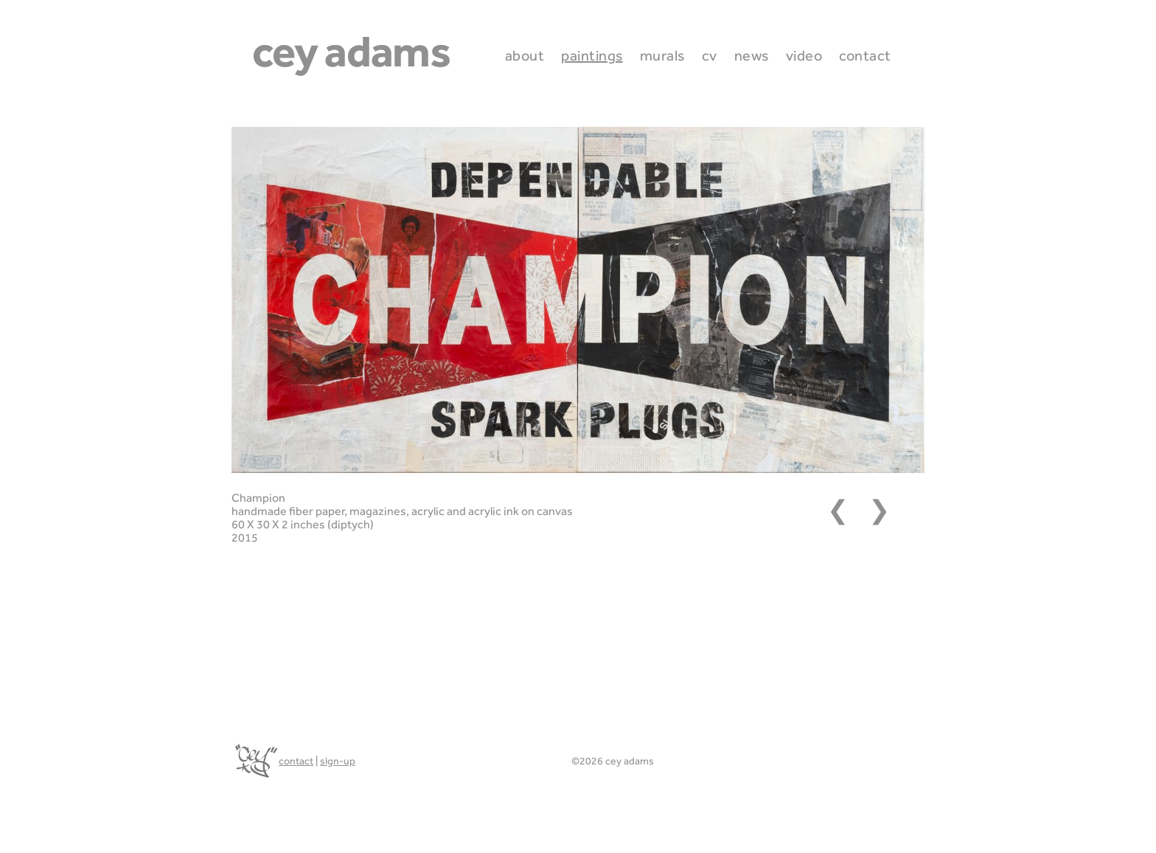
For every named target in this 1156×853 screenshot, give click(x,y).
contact (296, 761)
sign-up (337, 761)
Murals (662, 55)
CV (709, 55)
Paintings (592, 55)
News (751, 55)
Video (804, 55)
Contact (865, 55)
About (525, 55)
